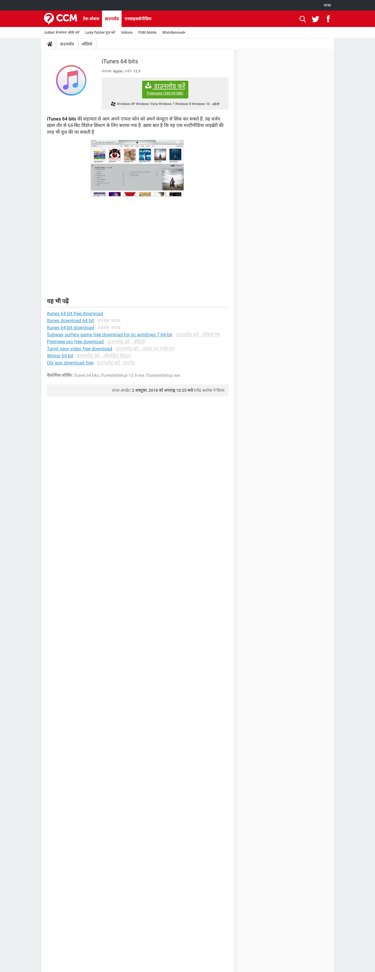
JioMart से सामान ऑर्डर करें (61, 32)
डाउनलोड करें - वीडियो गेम (198, 334)
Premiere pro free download (75, 342)
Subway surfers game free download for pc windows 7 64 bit (109, 334)
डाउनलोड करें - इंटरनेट (116, 363)
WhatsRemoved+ (173, 32)
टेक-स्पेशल (91, 18)
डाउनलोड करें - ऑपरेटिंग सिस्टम (104, 356)
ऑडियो (86, 44)
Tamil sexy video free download (79, 349)
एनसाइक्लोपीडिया (138, 18)
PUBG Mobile (147, 32)
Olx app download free (70, 363)
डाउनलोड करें (165, 89)
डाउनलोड (112, 18)
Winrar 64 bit (60, 356)
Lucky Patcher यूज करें (100, 32)
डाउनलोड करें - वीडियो (126, 342)
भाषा (327, 5)
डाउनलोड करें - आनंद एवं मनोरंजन (145, 349)
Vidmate (126, 32)
